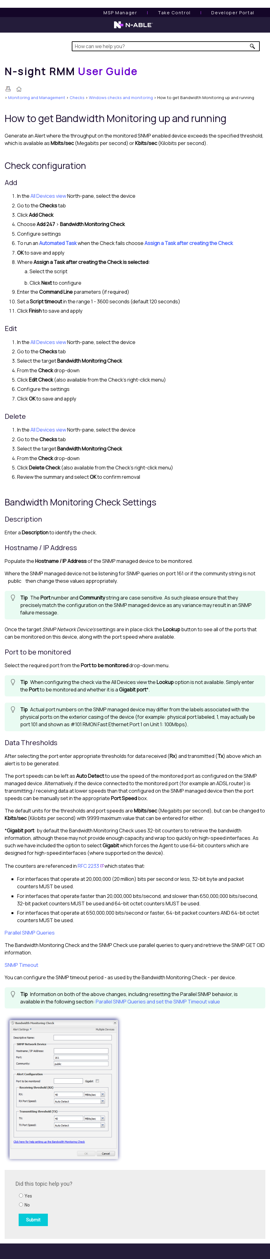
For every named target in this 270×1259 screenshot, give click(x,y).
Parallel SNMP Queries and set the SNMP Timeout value (158, 1001)
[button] (253, 46)
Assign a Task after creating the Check (188, 243)
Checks (77, 97)
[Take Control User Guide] (174, 13)
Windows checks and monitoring (121, 97)
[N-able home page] (133, 27)
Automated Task (58, 243)
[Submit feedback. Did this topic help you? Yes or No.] (99, 1203)
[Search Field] (165, 46)
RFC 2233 (88, 866)
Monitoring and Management (36, 97)
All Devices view (48, 195)
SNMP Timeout (21, 965)
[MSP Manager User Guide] (120, 13)
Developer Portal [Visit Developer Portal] (232, 13)
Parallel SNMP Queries (30, 932)
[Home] (71, 71)
